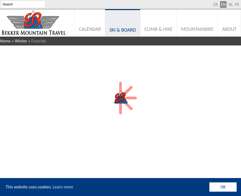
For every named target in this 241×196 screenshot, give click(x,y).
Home (5, 41)
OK (223, 186)
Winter (21, 41)
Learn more (63, 186)
